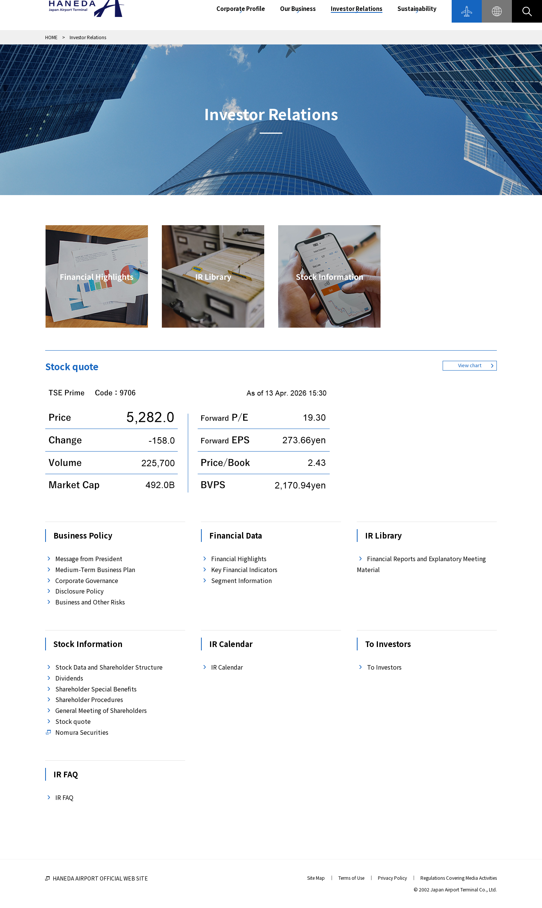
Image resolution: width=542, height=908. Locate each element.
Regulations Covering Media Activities (458, 877)
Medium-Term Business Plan (95, 569)
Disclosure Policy (79, 590)
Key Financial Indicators (244, 569)
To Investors (384, 666)
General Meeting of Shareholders (101, 710)
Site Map (316, 877)
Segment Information (241, 580)
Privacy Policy (392, 877)
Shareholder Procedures (89, 699)
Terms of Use (351, 877)
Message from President (88, 558)
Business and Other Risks (90, 601)
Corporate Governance (86, 580)
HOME (51, 37)
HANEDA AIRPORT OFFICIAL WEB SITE (100, 878)
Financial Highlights (238, 558)
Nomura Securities (81, 732)
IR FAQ (64, 797)
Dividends (69, 677)
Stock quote (73, 721)
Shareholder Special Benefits (96, 688)
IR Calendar (227, 666)
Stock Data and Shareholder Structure (109, 666)
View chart (470, 368)
